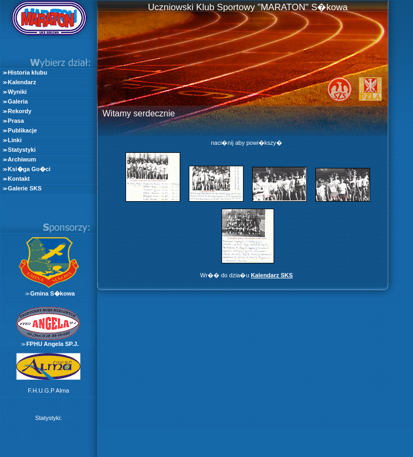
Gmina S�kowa (52, 293)
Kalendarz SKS (272, 275)
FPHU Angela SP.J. (52, 344)
